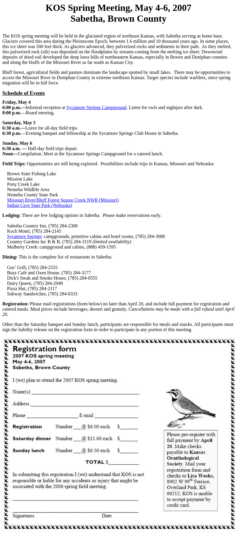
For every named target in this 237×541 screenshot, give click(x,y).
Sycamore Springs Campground (96, 107)
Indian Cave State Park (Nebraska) (39, 205)
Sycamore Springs (24, 236)
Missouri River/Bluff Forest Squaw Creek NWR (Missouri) (63, 200)
